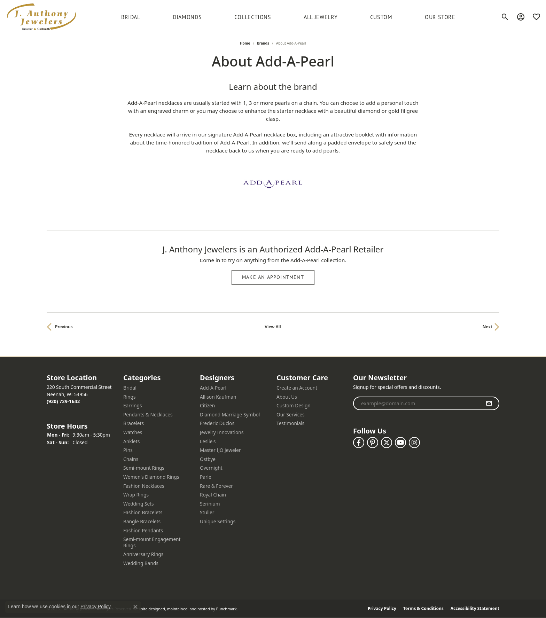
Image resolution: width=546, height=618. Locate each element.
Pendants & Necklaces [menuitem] (148, 415)
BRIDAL (130, 17)
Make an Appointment (273, 277)
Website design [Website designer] (147, 609)
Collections (252, 17)
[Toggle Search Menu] (505, 17)
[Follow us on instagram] (414, 442)
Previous (64, 327)
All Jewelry (320, 17)
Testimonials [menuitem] (290, 423)
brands (263, 43)
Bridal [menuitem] (129, 388)
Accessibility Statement (475, 609)
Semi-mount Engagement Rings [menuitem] (152, 542)
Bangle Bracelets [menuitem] (142, 521)
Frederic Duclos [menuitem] (217, 423)
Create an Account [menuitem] (296, 388)
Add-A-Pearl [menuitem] (213, 388)
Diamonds (187, 17)
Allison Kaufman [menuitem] (218, 397)
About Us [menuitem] (286, 397)
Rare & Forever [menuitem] (216, 486)
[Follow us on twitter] (386, 442)
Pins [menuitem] (128, 450)
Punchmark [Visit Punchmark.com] (226, 609)
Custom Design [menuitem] (293, 405)
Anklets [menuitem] (131, 441)
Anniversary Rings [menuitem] (143, 554)
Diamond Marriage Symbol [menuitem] (230, 415)
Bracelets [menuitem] (133, 423)
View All (273, 327)
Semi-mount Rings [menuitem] (143, 468)
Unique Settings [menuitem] (217, 521)
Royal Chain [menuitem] (213, 495)
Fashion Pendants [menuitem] (143, 530)
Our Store (440, 17)
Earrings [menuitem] (132, 405)
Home (245, 43)
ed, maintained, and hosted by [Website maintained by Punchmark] (188, 609)
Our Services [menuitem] (290, 415)
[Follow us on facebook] (358, 442)
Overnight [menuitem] (211, 468)
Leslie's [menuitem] (208, 441)
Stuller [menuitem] (207, 512)
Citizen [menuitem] (207, 405)
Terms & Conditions (423, 609)
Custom (381, 17)
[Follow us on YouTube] (400, 442)
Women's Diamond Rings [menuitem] (151, 477)
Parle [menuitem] (205, 477)
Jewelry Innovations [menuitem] (221, 432)
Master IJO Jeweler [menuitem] (220, 450)
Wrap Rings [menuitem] (136, 495)
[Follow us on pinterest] (372, 442)
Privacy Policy (382, 609)
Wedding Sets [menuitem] (138, 504)
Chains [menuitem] (130, 459)
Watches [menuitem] (132, 432)
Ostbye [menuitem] (208, 459)
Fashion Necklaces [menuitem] (143, 486)
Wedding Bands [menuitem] (140, 563)
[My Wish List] (536, 17)
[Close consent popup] (135, 607)
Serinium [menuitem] (210, 504)
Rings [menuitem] (129, 397)
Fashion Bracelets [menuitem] (143, 512)
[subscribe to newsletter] (489, 403)
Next (487, 327)
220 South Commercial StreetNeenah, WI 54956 (79, 394)
